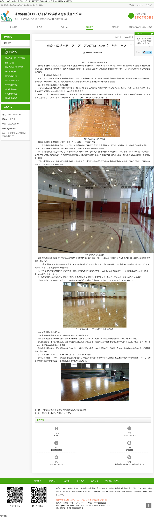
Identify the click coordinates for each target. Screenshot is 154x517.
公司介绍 (38, 27)
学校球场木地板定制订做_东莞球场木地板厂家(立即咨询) (64, 410)
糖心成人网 (9, 63)
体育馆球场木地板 (12, 80)
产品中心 (64, 27)
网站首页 (13, 27)
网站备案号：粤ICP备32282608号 (69, 508)
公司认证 (115, 27)
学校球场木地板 (11, 85)
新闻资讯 (89, 27)
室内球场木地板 (11, 76)
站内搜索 (140, 5)
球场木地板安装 (103, 145)
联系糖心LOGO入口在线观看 (140, 27)
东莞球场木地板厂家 (90, 488)
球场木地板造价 (11, 94)
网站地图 (149, 5)
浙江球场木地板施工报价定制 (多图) (56, 413)
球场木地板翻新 (11, 89)
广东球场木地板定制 (50, 91)
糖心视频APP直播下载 (14, 67)
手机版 (131, 5)
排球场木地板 (10, 72)
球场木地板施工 (11, 98)
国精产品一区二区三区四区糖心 (16, 58)
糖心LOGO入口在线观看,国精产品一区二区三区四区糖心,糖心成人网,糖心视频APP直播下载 (36, 1)
